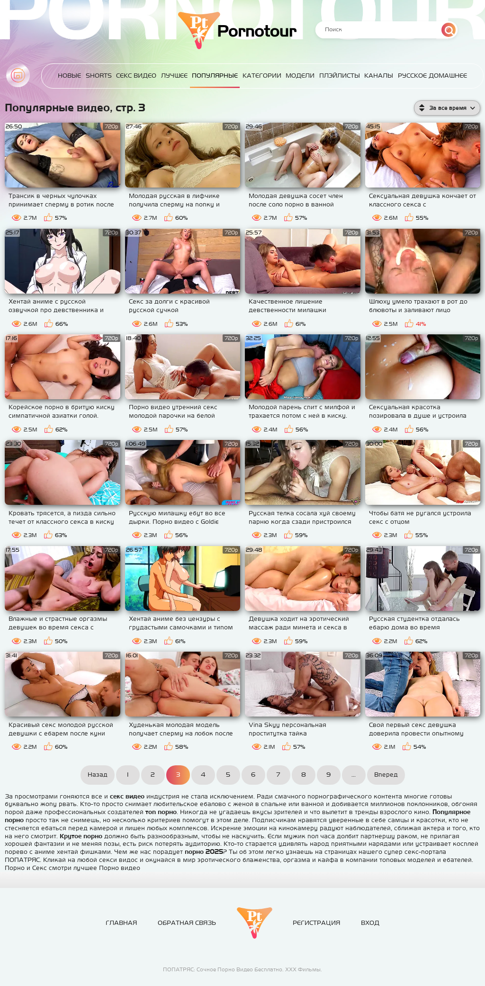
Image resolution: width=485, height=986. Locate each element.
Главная (18, 75)
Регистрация (316, 922)
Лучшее (179, 75)
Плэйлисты (342, 75)
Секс (39, 867)
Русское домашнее (433, 75)
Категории (265, 75)
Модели (303, 75)
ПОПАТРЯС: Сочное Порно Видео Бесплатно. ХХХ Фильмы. (242, 969)
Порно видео (119, 867)
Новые (77, 75)
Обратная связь (187, 922)
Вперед (386, 774)
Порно (15, 867)
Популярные (219, 75)
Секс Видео (142, 75)
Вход (370, 922)
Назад (98, 774)
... (353, 774)
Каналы (380, 75)
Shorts (105, 75)
